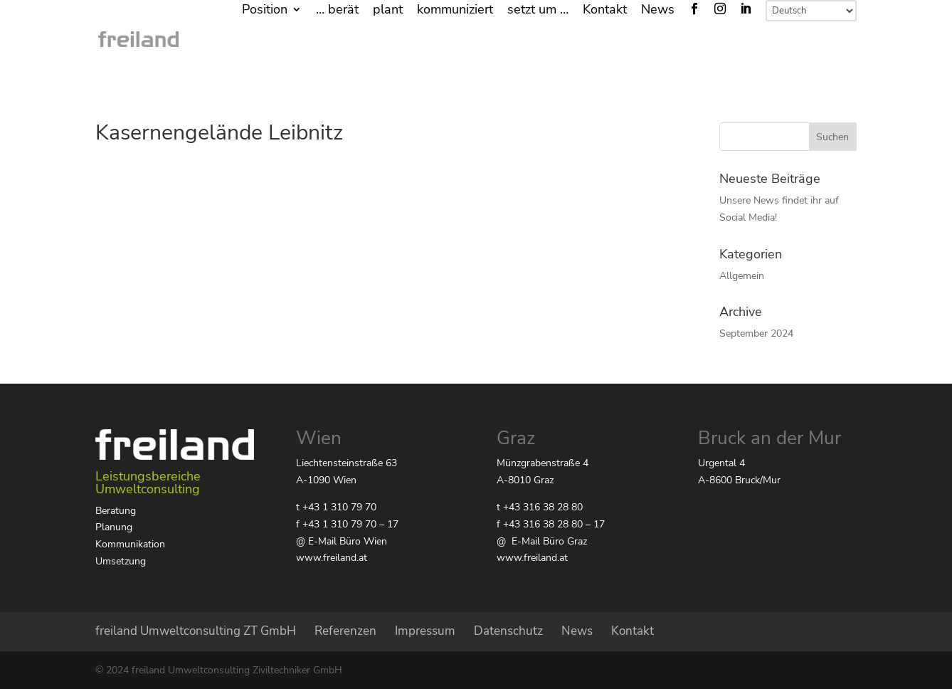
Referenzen (345, 631)
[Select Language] (811, 10)
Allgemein (741, 276)
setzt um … (537, 10)
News (658, 10)
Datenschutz (508, 631)
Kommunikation (130, 544)
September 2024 (756, 333)
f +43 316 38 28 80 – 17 (551, 524)
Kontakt (605, 10)
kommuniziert (455, 10)
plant (388, 10)
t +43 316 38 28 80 (540, 507)
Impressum (425, 631)
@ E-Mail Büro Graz (542, 541)
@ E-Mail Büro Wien (341, 541)
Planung (113, 527)
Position (264, 10)
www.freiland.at (331, 557)
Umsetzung (120, 561)
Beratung (115, 510)
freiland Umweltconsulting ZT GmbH (195, 631)
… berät (337, 10)
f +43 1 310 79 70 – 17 (347, 524)
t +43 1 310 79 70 (336, 507)
